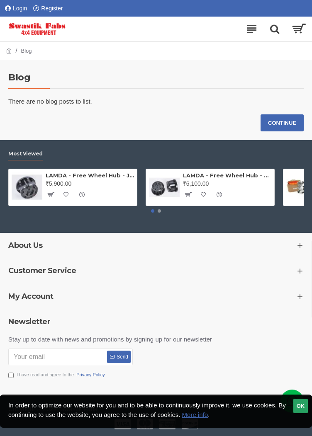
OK (301, 406)
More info (195, 414)
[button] (152, 211)
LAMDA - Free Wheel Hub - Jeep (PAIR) (90, 175)
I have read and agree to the (57, 374)
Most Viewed (25, 153)
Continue (282, 123)
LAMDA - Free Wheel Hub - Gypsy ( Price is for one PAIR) (227, 175)
